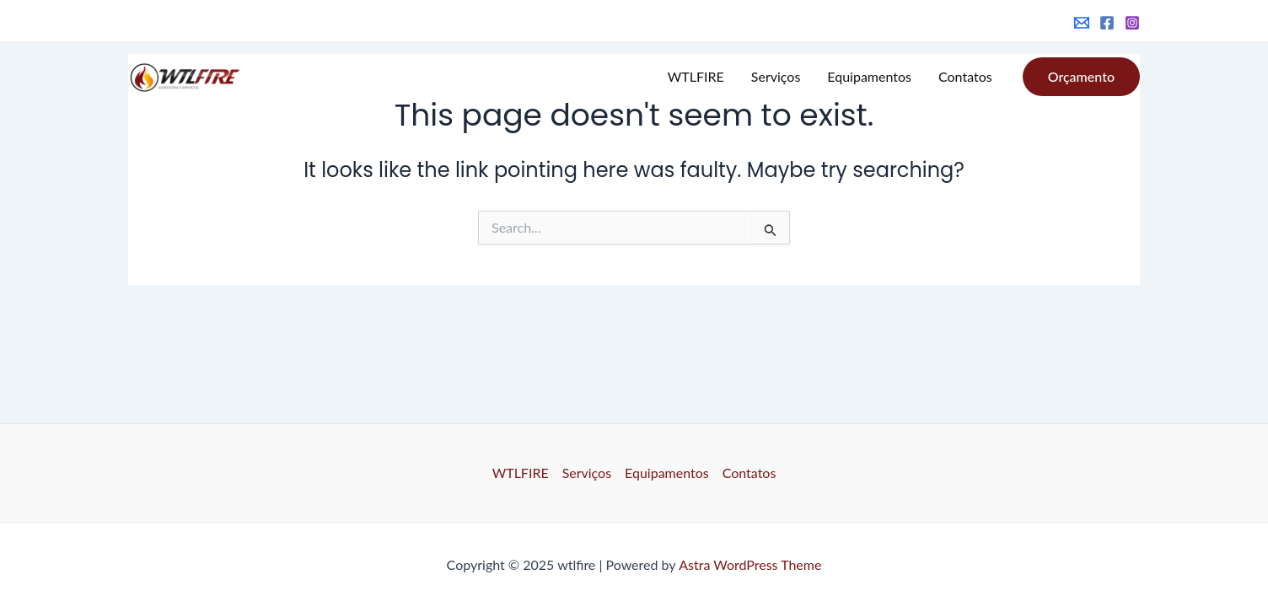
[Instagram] (1132, 22)
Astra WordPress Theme (750, 564)
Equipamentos (869, 76)
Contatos (965, 76)
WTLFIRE (696, 76)
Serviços (776, 76)
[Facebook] (1107, 22)
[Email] (1081, 22)
